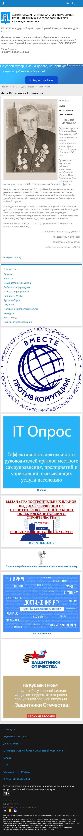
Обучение (9, 304)
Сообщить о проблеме (41, 80)
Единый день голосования (18, 321)
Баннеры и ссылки (13, 295)
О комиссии (10, 269)
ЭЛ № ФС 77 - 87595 (36, 819)
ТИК (15, 86)
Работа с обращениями (16, 291)
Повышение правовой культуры (21, 308)
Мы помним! (44, 86)
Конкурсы (9, 313)
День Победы (27, 86)
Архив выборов (12, 300)
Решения (8, 274)
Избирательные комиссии (17, 282)
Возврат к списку (12, 257)
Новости (8, 278)
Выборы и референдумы (17, 287)
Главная (4, 86)
